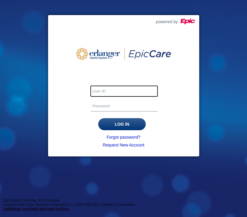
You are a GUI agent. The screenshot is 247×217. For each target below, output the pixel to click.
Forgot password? (123, 137)
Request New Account (124, 145)
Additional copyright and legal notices (36, 209)
